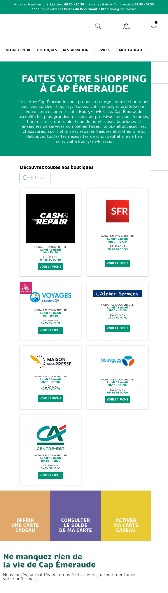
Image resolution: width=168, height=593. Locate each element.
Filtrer (34, 178)
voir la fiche (50, 267)
